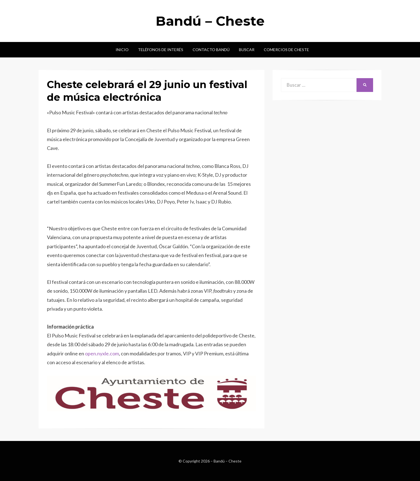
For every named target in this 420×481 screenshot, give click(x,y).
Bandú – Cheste (210, 21)
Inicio (122, 49)
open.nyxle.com (102, 353)
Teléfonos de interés (160, 49)
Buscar (246, 49)
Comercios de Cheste (286, 49)
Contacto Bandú (211, 49)
